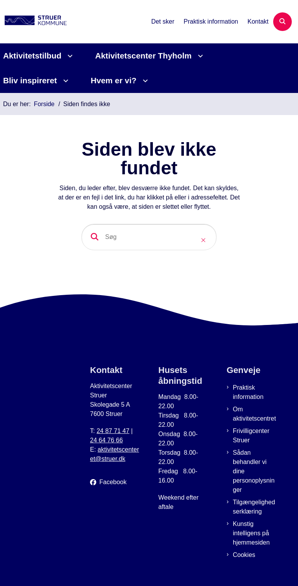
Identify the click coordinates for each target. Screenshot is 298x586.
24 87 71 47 (113, 431)
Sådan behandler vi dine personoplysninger (254, 471)
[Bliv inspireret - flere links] (64, 81)
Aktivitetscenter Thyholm (143, 55)
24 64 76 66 (106, 440)
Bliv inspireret (30, 80)
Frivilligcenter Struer (251, 435)
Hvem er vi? (114, 80)
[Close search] (203, 240)
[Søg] (149, 237)
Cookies (244, 555)
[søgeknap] (94, 237)
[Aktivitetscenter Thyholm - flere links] (199, 56)
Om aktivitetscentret (254, 414)
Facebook (112, 482)
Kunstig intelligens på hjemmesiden (251, 533)
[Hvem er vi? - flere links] (144, 81)
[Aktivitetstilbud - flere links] (68, 56)
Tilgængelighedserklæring (254, 507)
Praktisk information (248, 392)
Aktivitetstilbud (32, 55)
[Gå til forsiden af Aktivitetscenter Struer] (33, 21)
